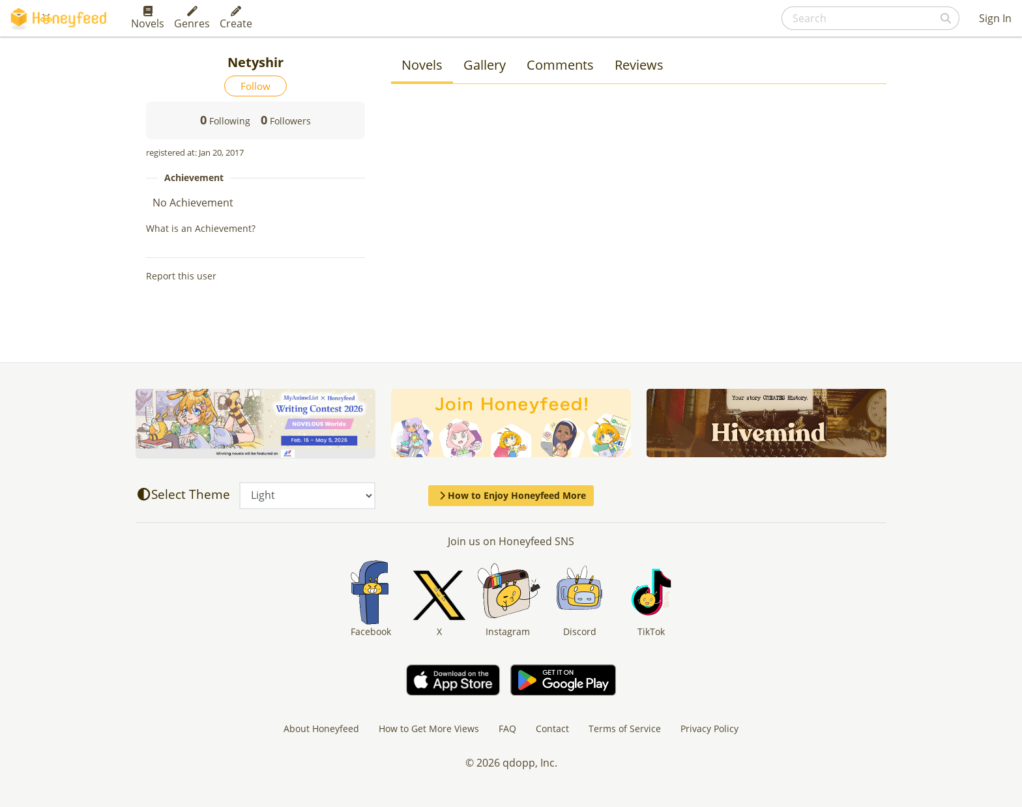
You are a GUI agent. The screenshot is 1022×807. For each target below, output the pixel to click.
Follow (255, 85)
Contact (552, 728)
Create (236, 18)
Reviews (639, 65)
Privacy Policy (709, 728)
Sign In (995, 18)
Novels (147, 18)
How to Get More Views (429, 728)
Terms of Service (625, 728)
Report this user (181, 276)
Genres (192, 18)
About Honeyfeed (321, 728)
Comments (560, 65)
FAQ (507, 728)
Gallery (484, 65)
